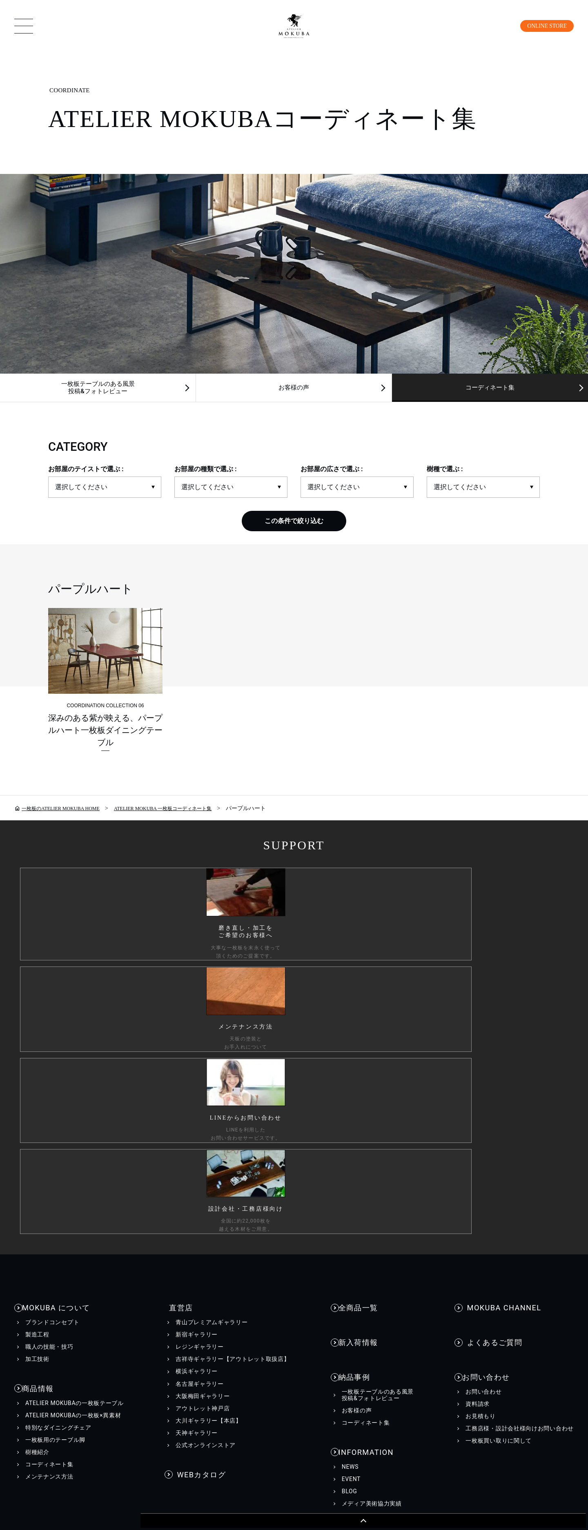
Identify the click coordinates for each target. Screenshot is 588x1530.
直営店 (175, 1034)
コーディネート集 (49, 1190)
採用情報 (390, 1353)
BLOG (349, 1197)
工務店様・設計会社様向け (473, 1353)
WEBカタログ (198, 1198)
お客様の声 (294, 389)
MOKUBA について (57, 1034)
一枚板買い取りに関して (499, 1150)
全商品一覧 (361, 1034)
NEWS (350, 1172)
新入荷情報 (361, 1059)
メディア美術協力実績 (372, 1209)
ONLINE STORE (542, 25)
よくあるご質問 (491, 1059)
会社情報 (338, 1353)
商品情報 (41, 1112)
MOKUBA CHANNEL (499, 1034)
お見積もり (481, 1125)
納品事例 (357, 1085)
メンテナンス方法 (49, 1202)
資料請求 (478, 1113)
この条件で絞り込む (294, 524)
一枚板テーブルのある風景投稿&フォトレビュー (98, 389)
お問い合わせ (488, 1085)
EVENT (351, 1185)
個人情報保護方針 (98, 1353)
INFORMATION (367, 1156)
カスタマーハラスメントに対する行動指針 (226, 1353)
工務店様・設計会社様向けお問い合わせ (520, 1137)
